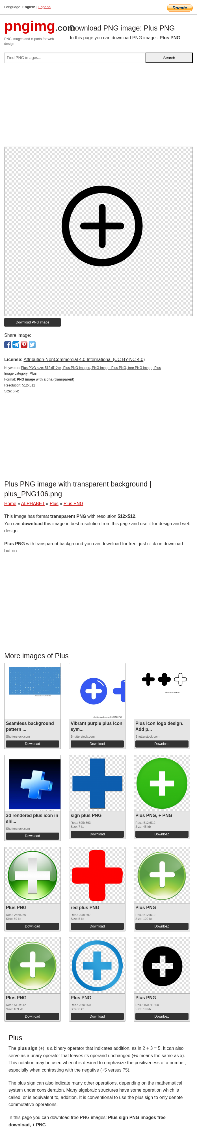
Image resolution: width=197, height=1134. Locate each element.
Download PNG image (32, 322)
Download (32, 744)
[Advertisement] (98, 107)
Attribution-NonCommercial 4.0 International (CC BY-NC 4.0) (84, 359)
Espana (44, 7)
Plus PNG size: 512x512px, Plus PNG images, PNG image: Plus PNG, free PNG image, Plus (91, 368)
